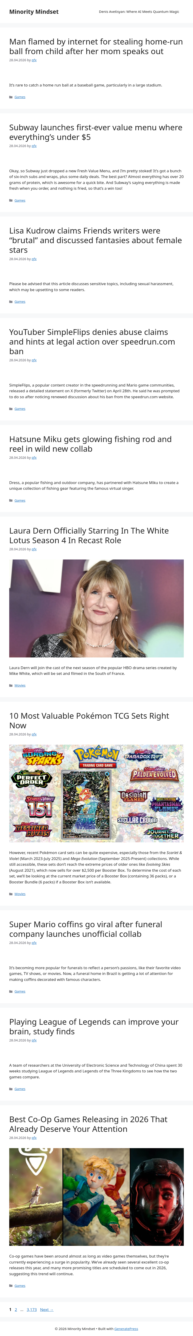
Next (47, 1309)
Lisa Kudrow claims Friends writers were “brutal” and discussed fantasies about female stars (95, 240)
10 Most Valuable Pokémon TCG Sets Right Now (89, 720)
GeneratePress (126, 1328)
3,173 (31, 1309)
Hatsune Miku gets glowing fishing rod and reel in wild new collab (90, 444)
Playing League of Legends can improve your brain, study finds (94, 1026)
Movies (20, 685)
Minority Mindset (34, 11)
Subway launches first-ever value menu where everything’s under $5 (95, 132)
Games (20, 97)
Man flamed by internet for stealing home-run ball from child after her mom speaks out (96, 46)
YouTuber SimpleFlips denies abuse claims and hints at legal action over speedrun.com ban (92, 341)
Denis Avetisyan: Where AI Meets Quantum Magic (139, 11)
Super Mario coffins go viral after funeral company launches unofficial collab (85, 929)
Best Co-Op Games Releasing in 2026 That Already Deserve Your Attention (88, 1124)
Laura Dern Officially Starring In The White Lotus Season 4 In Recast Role (89, 535)
